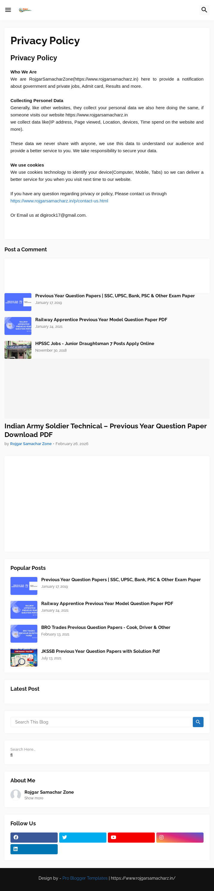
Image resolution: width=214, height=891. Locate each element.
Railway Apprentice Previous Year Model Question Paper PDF (101, 319)
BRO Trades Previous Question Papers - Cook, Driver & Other (105, 627)
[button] (8, 10)
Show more (34, 798)
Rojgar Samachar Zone (49, 792)
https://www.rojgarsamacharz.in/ (143, 878)
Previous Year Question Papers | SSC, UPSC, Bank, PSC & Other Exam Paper (115, 295)
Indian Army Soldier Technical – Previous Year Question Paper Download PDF (105, 430)
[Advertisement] (107, 504)
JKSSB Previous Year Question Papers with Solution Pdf (100, 651)
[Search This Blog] (100, 722)
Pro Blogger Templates (85, 878)
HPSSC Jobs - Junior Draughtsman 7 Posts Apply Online (94, 343)
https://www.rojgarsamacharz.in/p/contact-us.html (59, 200)
